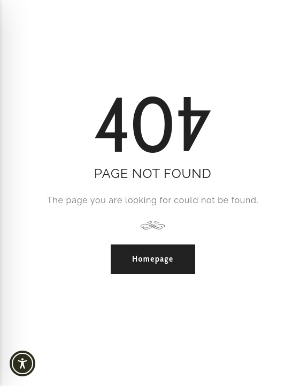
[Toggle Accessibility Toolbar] (43, 363)
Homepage (153, 259)
